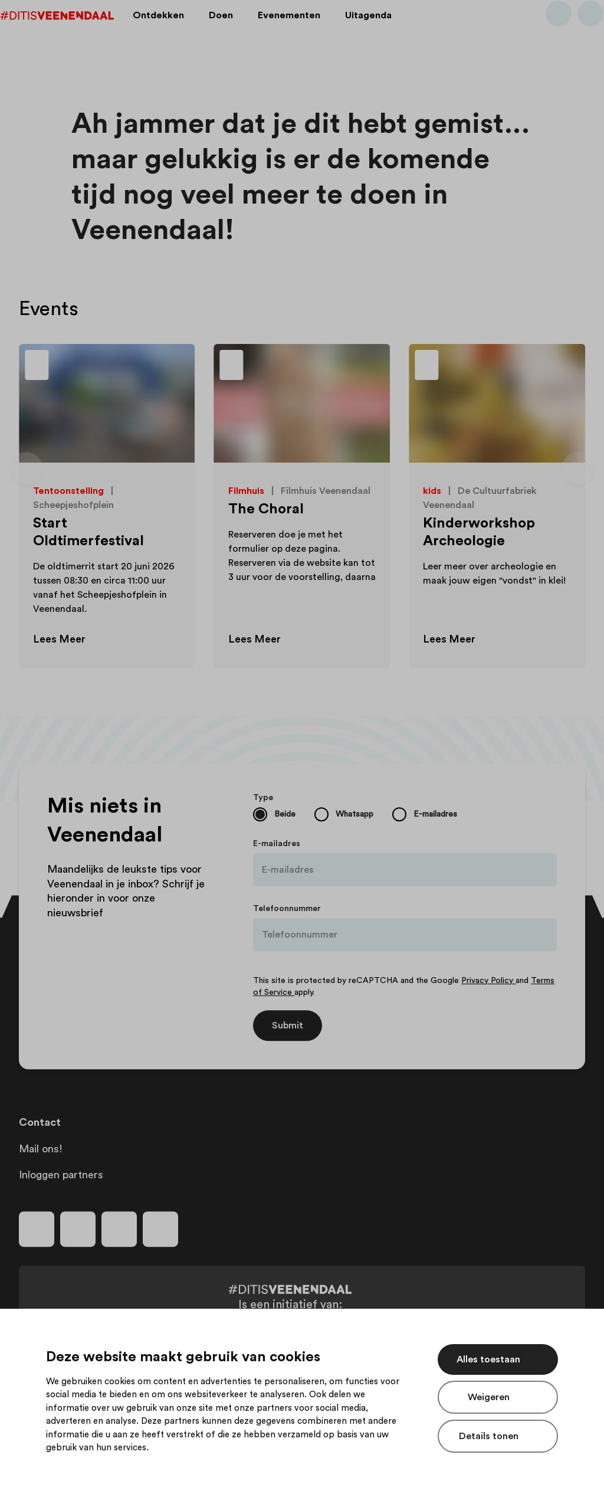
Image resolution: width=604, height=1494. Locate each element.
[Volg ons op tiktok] (160, 1229)
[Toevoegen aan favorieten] (173, 366)
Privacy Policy (488, 981)
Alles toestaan (488, 1359)
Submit (287, 1025)
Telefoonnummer (287, 909)
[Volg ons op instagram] (78, 1229)
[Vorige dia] (25, 468)
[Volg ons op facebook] (36, 1229)
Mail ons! (41, 1149)
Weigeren (489, 1397)
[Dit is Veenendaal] (75, 31)
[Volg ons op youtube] (119, 1229)
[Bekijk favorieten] (572, 32)
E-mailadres (276, 844)
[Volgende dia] (578, 468)
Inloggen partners (61, 1174)
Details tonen (488, 1436)
